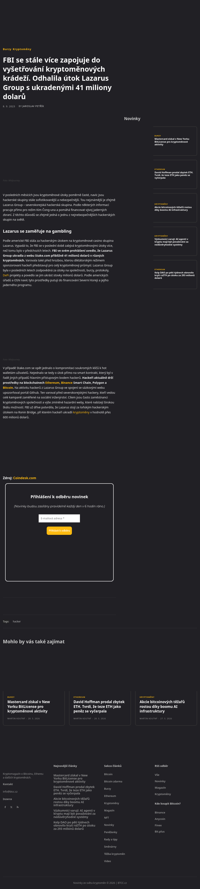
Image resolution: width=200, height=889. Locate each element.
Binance (67, 383)
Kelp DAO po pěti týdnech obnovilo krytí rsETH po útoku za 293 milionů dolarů (175, 275)
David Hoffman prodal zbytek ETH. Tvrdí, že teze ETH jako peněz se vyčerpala (174, 175)
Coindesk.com (24, 478)
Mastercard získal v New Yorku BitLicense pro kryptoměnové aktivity (172, 141)
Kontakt (8, 784)
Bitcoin (8, 388)
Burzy (7, 49)
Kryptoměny (22, 49)
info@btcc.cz (10, 791)
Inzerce (7, 799)
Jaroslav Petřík (33, 106)
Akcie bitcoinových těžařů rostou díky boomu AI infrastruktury (173, 208)
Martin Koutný (16, 718)
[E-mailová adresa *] (59, 518)
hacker (17, 621)
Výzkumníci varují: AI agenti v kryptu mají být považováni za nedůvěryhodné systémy (171, 241)
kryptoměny (81, 412)
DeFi (6, 275)
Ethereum (52, 383)
